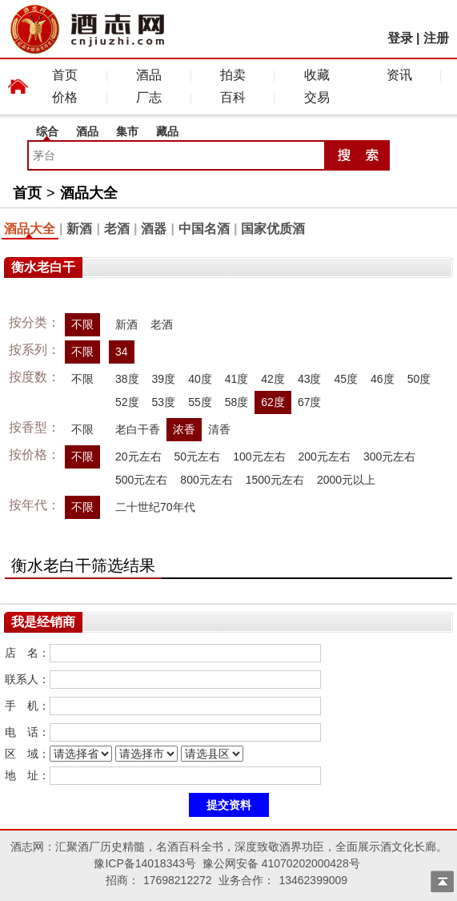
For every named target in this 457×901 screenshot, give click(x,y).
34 (121, 351)
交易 (317, 97)
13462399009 (313, 880)
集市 (127, 131)
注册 (436, 38)
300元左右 (389, 456)
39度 (164, 378)
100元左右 (259, 456)
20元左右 (138, 456)
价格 (65, 97)
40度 (200, 378)
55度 (200, 402)
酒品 (149, 75)
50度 (419, 378)
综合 (47, 131)
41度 (237, 378)
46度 (383, 378)
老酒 (117, 228)
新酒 (79, 228)
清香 (219, 429)
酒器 (153, 228)
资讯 (399, 75)
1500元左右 (275, 479)
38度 (127, 378)
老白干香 (137, 429)
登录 (400, 38)
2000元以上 (346, 479)
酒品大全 (89, 193)
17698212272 (177, 880)
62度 (273, 402)
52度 (127, 402)
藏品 (167, 131)
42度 (273, 378)
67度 (310, 402)
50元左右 (197, 456)
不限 (82, 324)
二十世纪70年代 (155, 507)
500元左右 (141, 479)
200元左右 (325, 456)
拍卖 (233, 75)
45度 (346, 378)
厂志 (149, 97)
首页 (65, 75)
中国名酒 (204, 228)
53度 (164, 402)
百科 (233, 97)
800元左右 (206, 479)
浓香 (184, 429)
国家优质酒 (273, 228)
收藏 (317, 75)
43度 (310, 378)
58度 (237, 402)
